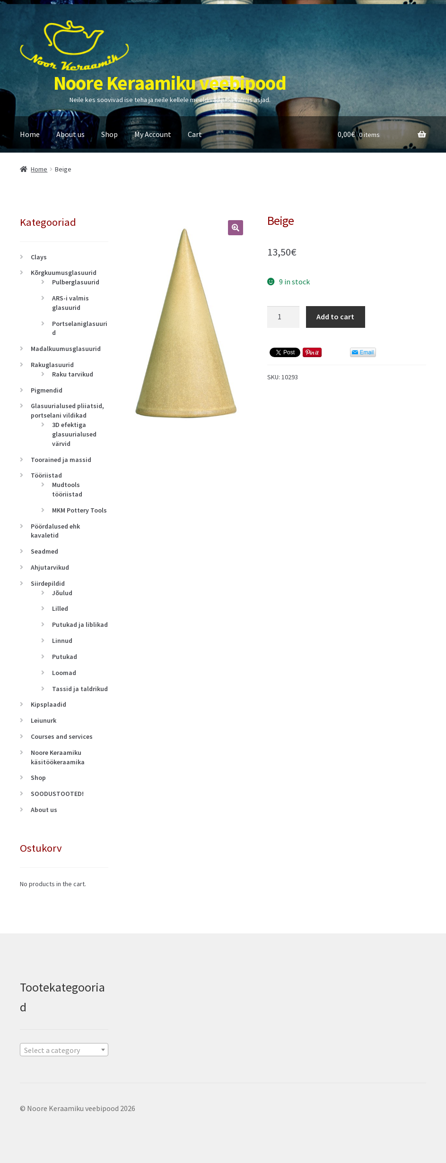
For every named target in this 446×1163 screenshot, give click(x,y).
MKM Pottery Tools (79, 510)
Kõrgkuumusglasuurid (63, 272)
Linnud (62, 640)
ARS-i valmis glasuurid (70, 303)
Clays (39, 257)
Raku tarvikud (72, 374)
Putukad (64, 656)
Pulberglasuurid (75, 282)
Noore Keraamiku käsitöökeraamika (58, 757)
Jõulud (62, 593)
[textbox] (64, 1050)
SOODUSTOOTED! (57, 793)
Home (30, 134)
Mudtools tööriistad (67, 489)
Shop (109, 134)
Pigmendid (46, 390)
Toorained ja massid (61, 459)
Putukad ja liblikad (80, 624)
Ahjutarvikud (50, 567)
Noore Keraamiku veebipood (169, 82)
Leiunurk (43, 720)
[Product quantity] (283, 317)
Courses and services (62, 736)
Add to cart (335, 316)
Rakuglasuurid (52, 364)
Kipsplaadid (48, 704)
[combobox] (64, 1049)
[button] (235, 227)
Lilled (60, 608)
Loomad (64, 672)
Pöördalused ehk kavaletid (55, 531)
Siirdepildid (48, 583)
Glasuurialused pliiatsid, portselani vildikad (67, 410)
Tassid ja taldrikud (80, 688)
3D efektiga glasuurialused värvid (74, 434)
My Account (152, 134)
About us (70, 134)
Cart (195, 134)
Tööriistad (46, 475)
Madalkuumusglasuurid (66, 348)
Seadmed (44, 551)
